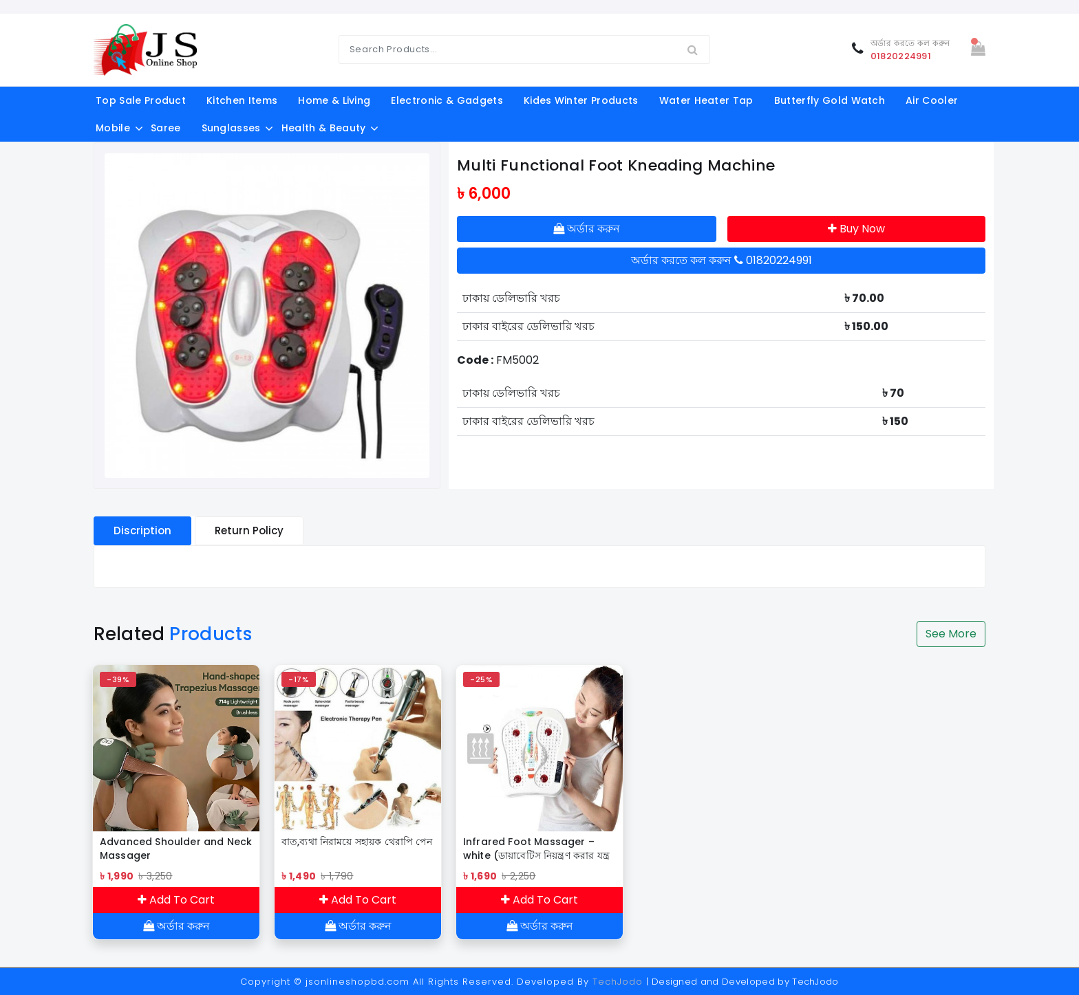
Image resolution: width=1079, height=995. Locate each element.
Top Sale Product (141, 100)
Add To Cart (176, 900)
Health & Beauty (323, 128)
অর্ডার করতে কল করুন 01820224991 (721, 260)
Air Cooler (932, 100)
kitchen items (241, 100)
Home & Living (334, 100)
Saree (166, 128)
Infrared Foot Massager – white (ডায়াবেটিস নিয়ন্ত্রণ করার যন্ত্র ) (536, 848)
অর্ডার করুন (586, 229)
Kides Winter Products (581, 100)
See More (951, 634)
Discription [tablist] (142, 530)
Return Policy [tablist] (249, 530)
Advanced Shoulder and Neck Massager (176, 848)
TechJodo (617, 981)
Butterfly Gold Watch (829, 100)
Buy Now (856, 229)
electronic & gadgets (446, 100)
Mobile (113, 128)
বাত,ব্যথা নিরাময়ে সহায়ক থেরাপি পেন (357, 842)
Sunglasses (231, 128)
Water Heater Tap (706, 100)
